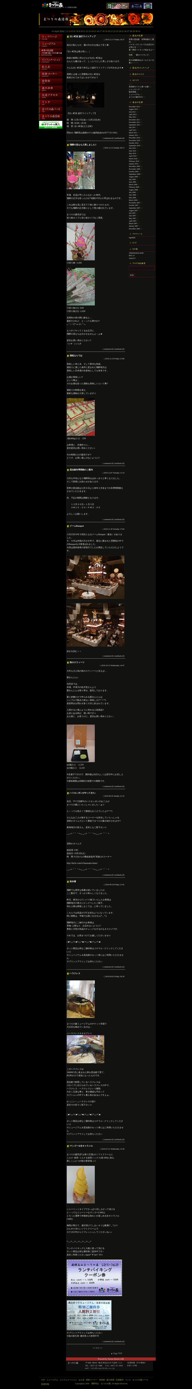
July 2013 (132, 112)
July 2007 (132, 213)
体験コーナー (92, 1380)
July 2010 (132, 148)
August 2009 (133, 177)
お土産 (81, 1380)
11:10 (122, 473)
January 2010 (133, 164)
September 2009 (134, 174)
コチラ (97, 948)
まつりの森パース (140, 1380)
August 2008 (133, 190)
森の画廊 (110, 1380)
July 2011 (132, 127)
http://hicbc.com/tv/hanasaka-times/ (82, 863)
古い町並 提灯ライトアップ (83, 36)
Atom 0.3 (132, 258)
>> (139, 31)
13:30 (122, 1149)
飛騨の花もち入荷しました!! (83, 144)
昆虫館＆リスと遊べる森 (139, 87)
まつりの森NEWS (136, 97)
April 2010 (132, 156)
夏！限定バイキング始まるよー (141, 50)
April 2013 (132, 114)
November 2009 (134, 169)
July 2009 (132, 179)
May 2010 (132, 153)
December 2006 (134, 229)
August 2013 (133, 109)
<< (52, 31)
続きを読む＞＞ (74, 651)
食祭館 (102, 1380)
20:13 (122, 148)
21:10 (122, 796)
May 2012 (132, 117)
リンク (128, 1380)
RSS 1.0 (132, 255)
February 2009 (134, 187)
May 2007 (132, 218)
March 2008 (133, 200)
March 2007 (133, 223)
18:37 (122, 39)
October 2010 (133, 143)
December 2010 (134, 138)
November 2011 (134, 122)
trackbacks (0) (119, 138)
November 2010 (134, 140)
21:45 (122, 884)
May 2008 (132, 198)
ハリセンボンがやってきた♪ (83, 793)
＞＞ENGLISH (70, 7)
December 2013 (134, 107)
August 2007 (133, 210)
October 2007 (133, 205)
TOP (43, 1380)
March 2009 (133, 184)
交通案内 (120, 1380)
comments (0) (108, 138)
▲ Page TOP (116, 1353)
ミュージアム (134, 94)
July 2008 (132, 192)
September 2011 (134, 125)
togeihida (132, 238)
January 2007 (133, 226)
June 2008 (132, 195)
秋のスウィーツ (77, 662)
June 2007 (132, 216)
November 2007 (134, 203)
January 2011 (133, 135)
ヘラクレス (75, 973)
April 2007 (132, 221)
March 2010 (133, 159)
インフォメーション (68, 1380)
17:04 (122, 529)
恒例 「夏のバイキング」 (139, 55)
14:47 (122, 665)
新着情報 (45, 1384)
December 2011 (134, 120)
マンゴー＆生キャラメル (81, 1146)
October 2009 (133, 171)
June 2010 (132, 151)
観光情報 (132, 92)
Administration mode (136, 253)
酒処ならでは (76, 355)
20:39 (122, 976)
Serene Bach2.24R (116, 1359)
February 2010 (134, 161)
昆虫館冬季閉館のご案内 (81, 469)
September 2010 (134, 145)
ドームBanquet (77, 526)
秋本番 (73, 881)
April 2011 (132, 130)
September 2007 (134, 208)
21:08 (122, 358)
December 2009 (134, 166)
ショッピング (134, 89)
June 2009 (132, 182)
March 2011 (133, 133)
